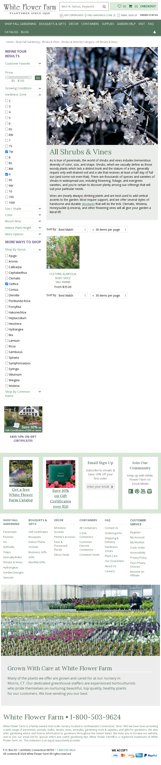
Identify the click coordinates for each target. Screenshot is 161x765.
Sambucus (16, 352)
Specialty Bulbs (12, 557)
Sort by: (52, 229)
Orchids (33, 547)
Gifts (32, 557)
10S (11, 197)
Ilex (11, 335)
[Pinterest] (137, 491)
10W (12, 203)
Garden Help (126, 24)
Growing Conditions (18, 88)
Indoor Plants (37, 542)
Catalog (11, 32)
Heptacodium (17, 318)
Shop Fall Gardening (20, 24)
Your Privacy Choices (137, 564)
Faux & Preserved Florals (60, 545)
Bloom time (13, 221)
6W (11, 135)
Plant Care (111, 556)
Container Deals (89, 554)
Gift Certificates (71, 15)
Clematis (14, 278)
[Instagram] (149, 491)
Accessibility (137, 552)
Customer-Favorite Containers (86, 545)
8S (10, 163)
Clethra (13, 284)
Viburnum (15, 374)
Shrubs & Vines (13, 562)
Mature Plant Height (18, 228)
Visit (142, 24)
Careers (110, 571)
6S (10, 129)
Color (9, 215)
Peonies (8, 537)
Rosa (12, 346)
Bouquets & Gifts (52, 24)
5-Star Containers (86, 535)
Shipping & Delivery (111, 540)
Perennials (10, 532)
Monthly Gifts (37, 562)
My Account (137, 537)
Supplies (108, 24)
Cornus (13, 290)
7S (10, 146)
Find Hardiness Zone (100, 15)
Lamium (14, 341)
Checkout (148, 6)
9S (10, 180)
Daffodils (8, 547)
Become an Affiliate (137, 573)
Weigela (14, 380)
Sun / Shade (13, 209)
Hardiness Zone (15, 94)
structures (88, 204)
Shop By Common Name (17, 394)
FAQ (151, 24)
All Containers (88, 528)
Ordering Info (113, 533)
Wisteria (14, 386)
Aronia (13, 261)
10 (10, 191)
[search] (80, 6)
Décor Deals (61, 554)
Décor (73, 24)
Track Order (137, 547)
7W (11, 152)
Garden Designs (13, 572)
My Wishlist (137, 542)
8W (11, 169)
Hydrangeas (10, 567)
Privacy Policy (138, 557)
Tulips (7, 552)
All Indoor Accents (60, 529)
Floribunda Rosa (19, 301)
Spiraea (14, 357)
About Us (110, 566)
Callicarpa (15, 267)
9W (11, 186)
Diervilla (14, 295)
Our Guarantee (114, 561)
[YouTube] (143, 491)
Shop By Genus (15, 249)
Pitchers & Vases (64, 537)
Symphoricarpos (20, 363)
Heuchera (15, 323)
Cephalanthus (18, 273)
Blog (25, 32)
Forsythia (15, 306)
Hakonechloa (17, 312)
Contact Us (111, 528)
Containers (90, 24)
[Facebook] (130, 491)
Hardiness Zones (111, 549)
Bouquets (35, 537)
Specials (8, 577)
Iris (5, 542)
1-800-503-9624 (95, 717)
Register (135, 532)
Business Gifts (38, 552)
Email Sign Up (127, 15)
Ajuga (13, 256)
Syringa (14, 369)
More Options (14, 234)
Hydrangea (16, 329)
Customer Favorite (17, 63)
